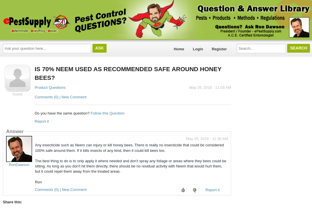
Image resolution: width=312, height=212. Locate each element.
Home (179, 49)
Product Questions (50, 87)
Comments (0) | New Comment (60, 97)
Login (198, 49)
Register (219, 49)
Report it (42, 121)
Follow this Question (108, 113)
